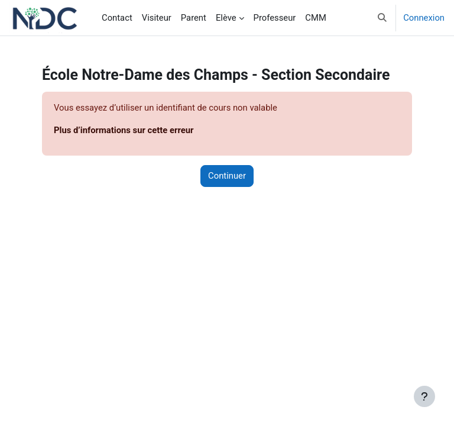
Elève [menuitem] (226, 17)
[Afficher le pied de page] (424, 396)
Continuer (227, 175)
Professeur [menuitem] (275, 17)
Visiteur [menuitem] (156, 17)
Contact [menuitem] (117, 17)
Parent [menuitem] (193, 17)
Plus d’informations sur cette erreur (123, 130)
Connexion (424, 17)
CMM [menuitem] (315, 17)
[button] (383, 18)
